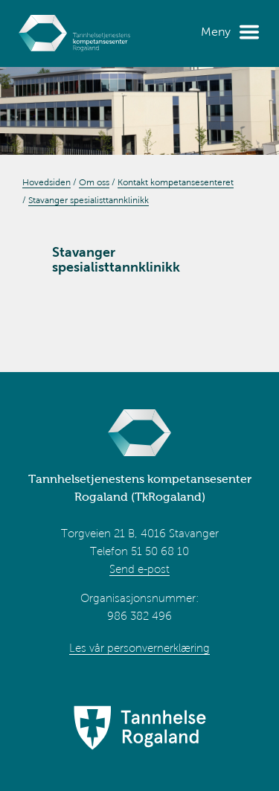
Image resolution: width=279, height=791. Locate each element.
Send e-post (139, 569)
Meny (216, 31)
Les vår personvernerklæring (139, 648)
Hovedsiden (46, 182)
